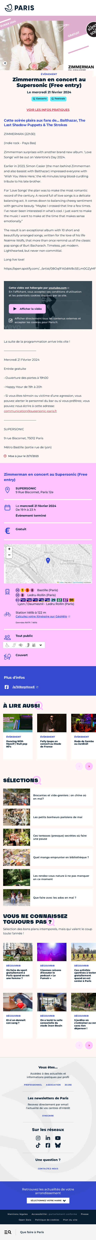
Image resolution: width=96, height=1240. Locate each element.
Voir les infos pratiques (48, 110)
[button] (48, 561)
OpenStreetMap (78, 582)
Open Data (25, 1220)
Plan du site (70, 1220)
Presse (85, 1214)
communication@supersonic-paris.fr (30, 411)
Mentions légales (18, 1214)
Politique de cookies (47, 1220)
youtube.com (58, 287)
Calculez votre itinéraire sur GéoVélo (41, 616)
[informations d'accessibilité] (24, 645)
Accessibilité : (54, 1214)
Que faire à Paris (32, 1232)
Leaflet (60, 582)
